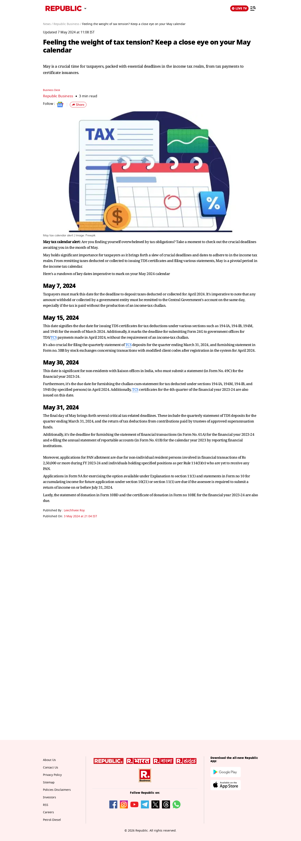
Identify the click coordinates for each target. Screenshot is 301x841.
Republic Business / (67, 24)
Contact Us (50, 767)
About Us (49, 760)
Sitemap (49, 782)
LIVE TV (239, 8)
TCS (54, 337)
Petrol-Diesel (52, 819)
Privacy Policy (52, 775)
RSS (45, 805)
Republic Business (58, 96)
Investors (49, 797)
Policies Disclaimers (57, 790)
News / (48, 24)
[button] (78, 105)
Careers (48, 812)
